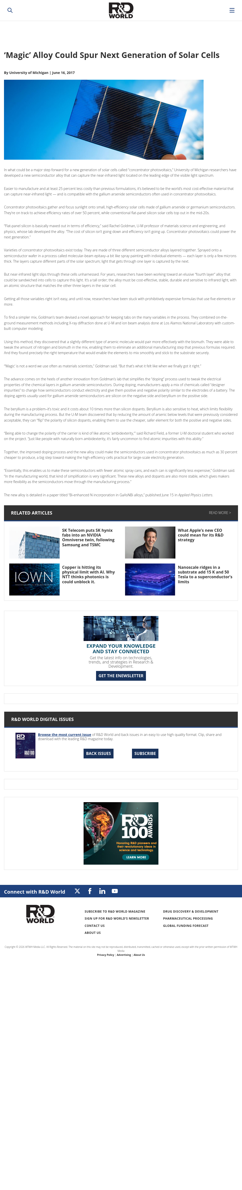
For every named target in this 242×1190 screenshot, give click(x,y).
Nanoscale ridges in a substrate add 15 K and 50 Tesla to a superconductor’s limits (205, 575)
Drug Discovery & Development (191, 911)
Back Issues (98, 753)
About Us (93, 933)
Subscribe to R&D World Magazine (115, 911)
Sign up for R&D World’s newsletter (117, 918)
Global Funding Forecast (186, 926)
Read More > (220, 512)
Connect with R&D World (34, 891)
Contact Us (95, 926)
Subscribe (145, 753)
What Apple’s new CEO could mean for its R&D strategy (201, 535)
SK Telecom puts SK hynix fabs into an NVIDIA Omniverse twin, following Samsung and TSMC (88, 538)
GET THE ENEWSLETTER (121, 675)
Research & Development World (121, 10)
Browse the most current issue (64, 734)
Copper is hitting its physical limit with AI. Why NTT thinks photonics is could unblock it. (88, 575)
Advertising (124, 955)
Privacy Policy (105, 955)
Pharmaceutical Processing (188, 918)
